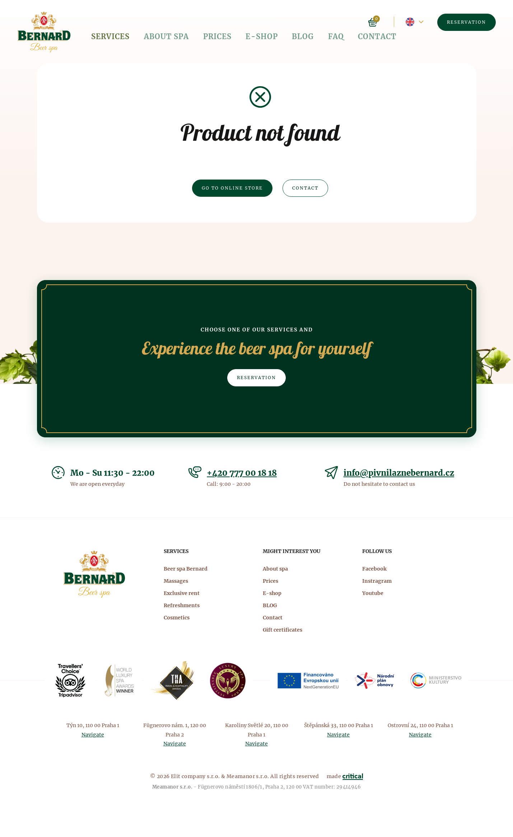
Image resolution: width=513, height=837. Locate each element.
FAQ (283, 22)
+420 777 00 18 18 (242, 473)
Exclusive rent (182, 593)
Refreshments (182, 605)
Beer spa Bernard (185, 569)
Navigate (92, 734)
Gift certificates (282, 630)
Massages (176, 581)
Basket (372, 22)
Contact (316, 22)
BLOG (257, 22)
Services (105, 22)
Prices (189, 22)
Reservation (466, 22)
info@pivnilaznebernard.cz (399, 473)
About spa (149, 22)
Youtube (372, 593)
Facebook (374, 569)
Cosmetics (177, 617)
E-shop (225, 22)
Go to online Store (232, 188)
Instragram (377, 581)
